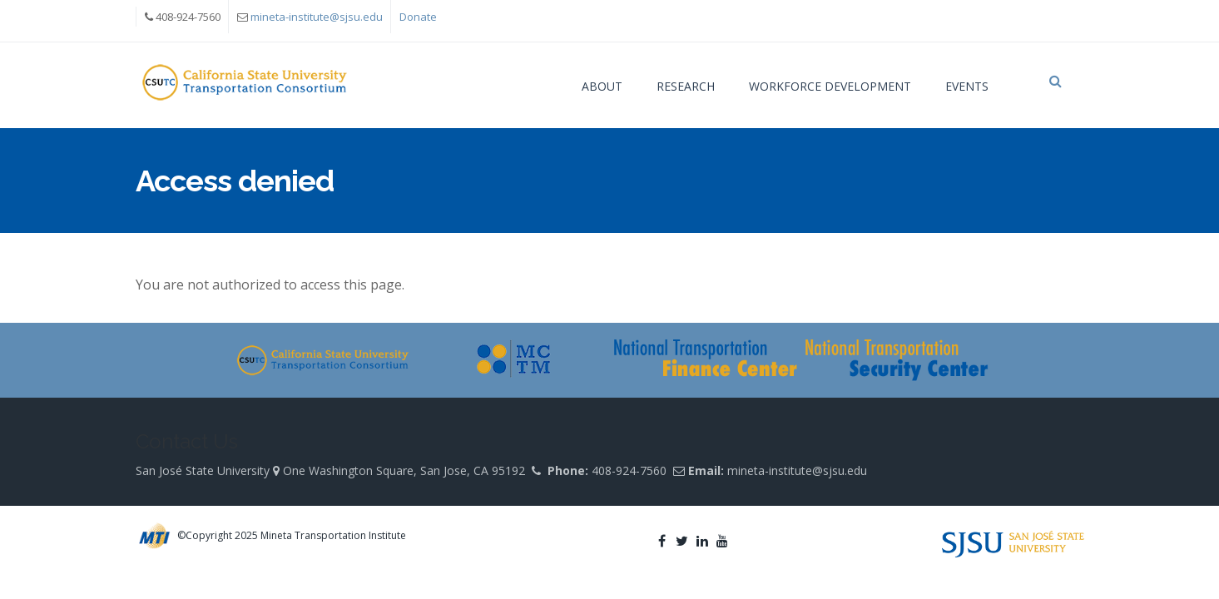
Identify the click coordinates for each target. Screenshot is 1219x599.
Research (686, 86)
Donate (418, 16)
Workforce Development (830, 86)
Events (967, 86)
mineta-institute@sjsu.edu (316, 16)
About (602, 86)
